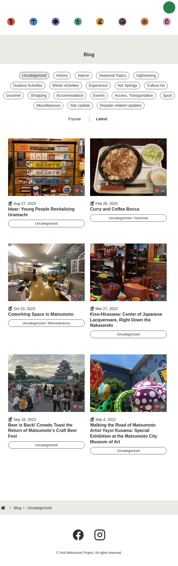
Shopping (167, 22)
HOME (4, 508)
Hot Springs (145, 22)
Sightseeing (11, 22)
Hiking (33, 22)
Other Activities (78, 22)
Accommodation (122, 22)
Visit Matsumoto (90, 8)
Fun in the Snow (55, 22)
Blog (17, 508)
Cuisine (100, 22)
